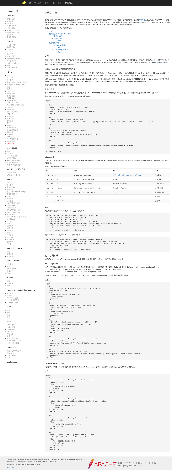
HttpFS (9, 107)
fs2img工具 (58, 38)
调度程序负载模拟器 (14, 341)
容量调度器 (11, 187)
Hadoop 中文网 (34, 3)
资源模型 (10, 196)
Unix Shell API (12, 355)
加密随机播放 (11, 158)
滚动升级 (10, 116)
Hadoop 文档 (12, 11)
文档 (59, 3)
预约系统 (10, 226)
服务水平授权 (11, 56)
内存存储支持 (11, 128)
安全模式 (10, 54)
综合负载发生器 (12, 130)
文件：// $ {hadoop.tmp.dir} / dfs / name (127, 174)
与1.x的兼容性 (12, 156)
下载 (53, 3)
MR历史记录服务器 (13, 175)
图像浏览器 (11, 96)
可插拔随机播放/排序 (14, 160)
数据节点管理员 (12, 139)
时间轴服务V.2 (12, 208)
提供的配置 (58, 36)
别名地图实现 (54, 42)
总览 (8, 310)
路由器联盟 (11, 141)
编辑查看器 (11, 93)
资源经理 (10, 254)
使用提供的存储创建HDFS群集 (60, 33)
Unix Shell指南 (12, 67)
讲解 (8, 151)
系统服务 (10, 273)
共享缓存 (10, 235)
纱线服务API (11, 269)
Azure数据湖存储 (13, 300)
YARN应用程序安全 (14, 212)
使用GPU (10, 237)
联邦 (8, 87)
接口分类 (10, 35)
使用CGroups (11, 219)
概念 (8, 266)
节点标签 (10, 199)
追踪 (8, 65)
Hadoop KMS (11, 63)
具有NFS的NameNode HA (16, 84)
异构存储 (142, 20)
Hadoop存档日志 (13, 329)
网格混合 (10, 334)
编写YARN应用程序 (14, 210)
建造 (8, 317)
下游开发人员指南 (13, 30)
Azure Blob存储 (12, 298)
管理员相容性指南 (13, 32)
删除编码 (10, 132)
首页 (46, 3)
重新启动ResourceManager (16, 192)
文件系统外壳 (11, 26)
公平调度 (10, 189)
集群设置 (10, 21)
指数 (8, 281)
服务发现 (10, 271)
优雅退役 (10, 228)
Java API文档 (11, 353)
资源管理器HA (12, 194)
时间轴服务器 (11, 205)
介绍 (8, 252)
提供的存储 (11, 143)
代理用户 (10, 49)
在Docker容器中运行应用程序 (17, 217)
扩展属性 (10, 118)
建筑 (8, 75)
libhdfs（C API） (13, 103)
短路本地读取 (11, 109)
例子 (8, 285)
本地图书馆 (11, 47)
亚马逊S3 (10, 295)
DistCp (9, 331)
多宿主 (9, 123)
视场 (8, 89)
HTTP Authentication (14, 58)
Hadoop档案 (11, 327)
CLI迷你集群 (11, 45)
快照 (8, 91)
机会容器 (10, 230)
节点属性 (10, 201)
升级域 (9, 137)
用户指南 (10, 78)
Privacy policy (11, 464)
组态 (8, 315)
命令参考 (10, 23)
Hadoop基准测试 (13, 343)
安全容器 (10, 221)
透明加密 (10, 121)
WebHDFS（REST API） (16, 105)
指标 (8, 357)
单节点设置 (11, 19)
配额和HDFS (11, 100)
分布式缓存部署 (12, 163)
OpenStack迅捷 (12, 302)
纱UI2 (9, 244)
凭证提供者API (12, 61)
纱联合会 (10, 233)
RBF (162, 62)
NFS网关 (10, 114)
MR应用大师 (11, 173)
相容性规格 (11, 28)
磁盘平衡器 (11, 134)
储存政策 (10, 125)
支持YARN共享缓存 (14, 165)
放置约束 (10, 242)
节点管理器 (11, 214)
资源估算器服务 (12, 338)
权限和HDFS (11, 98)
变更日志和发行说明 (14, 351)
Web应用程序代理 (13, 203)
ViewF (157, 62)
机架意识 (10, 52)
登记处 (9, 223)
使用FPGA (10, 239)
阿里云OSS (11, 293)
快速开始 (10, 264)
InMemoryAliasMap (60, 45)
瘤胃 (8, 336)
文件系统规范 (11, 37)
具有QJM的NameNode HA (16, 82)
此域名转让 (68, 3)
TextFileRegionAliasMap (62, 49)
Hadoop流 (10, 325)
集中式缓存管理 (12, 112)
